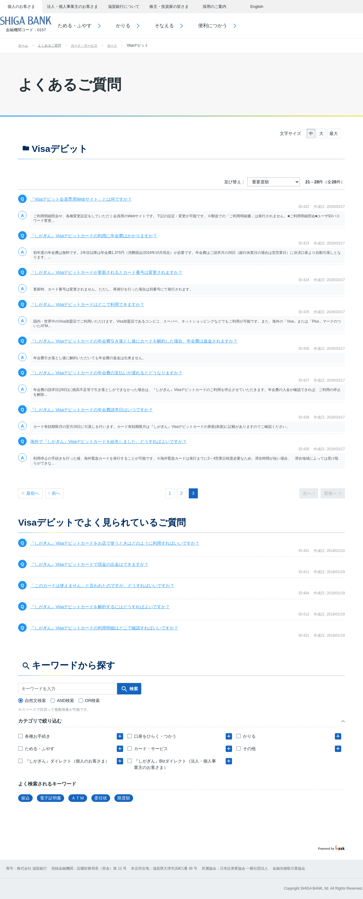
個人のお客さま (21, 6)
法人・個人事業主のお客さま (72, 6)
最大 (333, 133)
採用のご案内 (214, 6)
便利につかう (230, 25)
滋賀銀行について (123, 6)
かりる (141, 25)
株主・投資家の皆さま (169, 6)
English (256, 6)
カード (112, 45)
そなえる (182, 25)
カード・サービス (84, 45)
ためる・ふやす (93, 25)
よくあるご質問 (49, 45)
